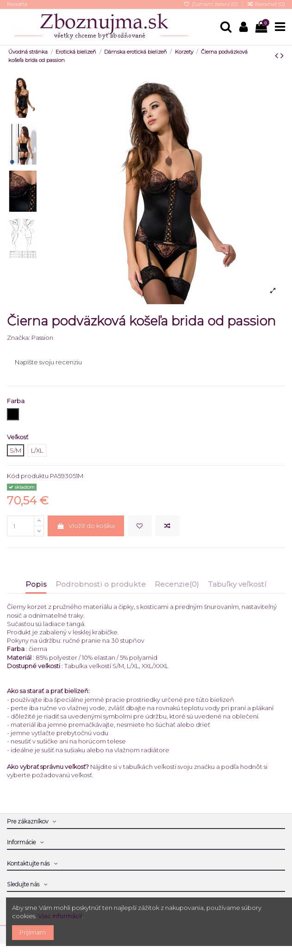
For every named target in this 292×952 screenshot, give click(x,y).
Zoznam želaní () (211, 4)
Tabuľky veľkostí (237, 584)
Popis (35, 584)
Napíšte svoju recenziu (48, 362)
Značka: (18, 337)
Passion (42, 337)
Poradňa (17, 4)
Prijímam (32, 932)
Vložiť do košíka (85, 525)
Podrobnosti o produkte (101, 584)
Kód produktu (28, 475)
